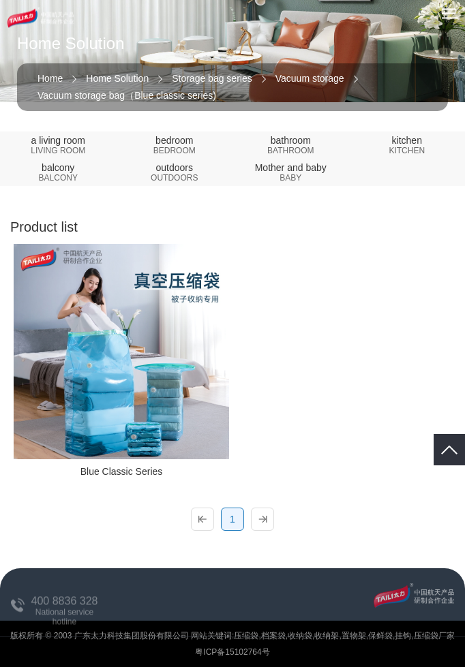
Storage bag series (212, 78)
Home (50, 78)
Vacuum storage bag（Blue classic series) (127, 95)
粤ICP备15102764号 (232, 652)
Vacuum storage (309, 78)
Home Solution (117, 78)
